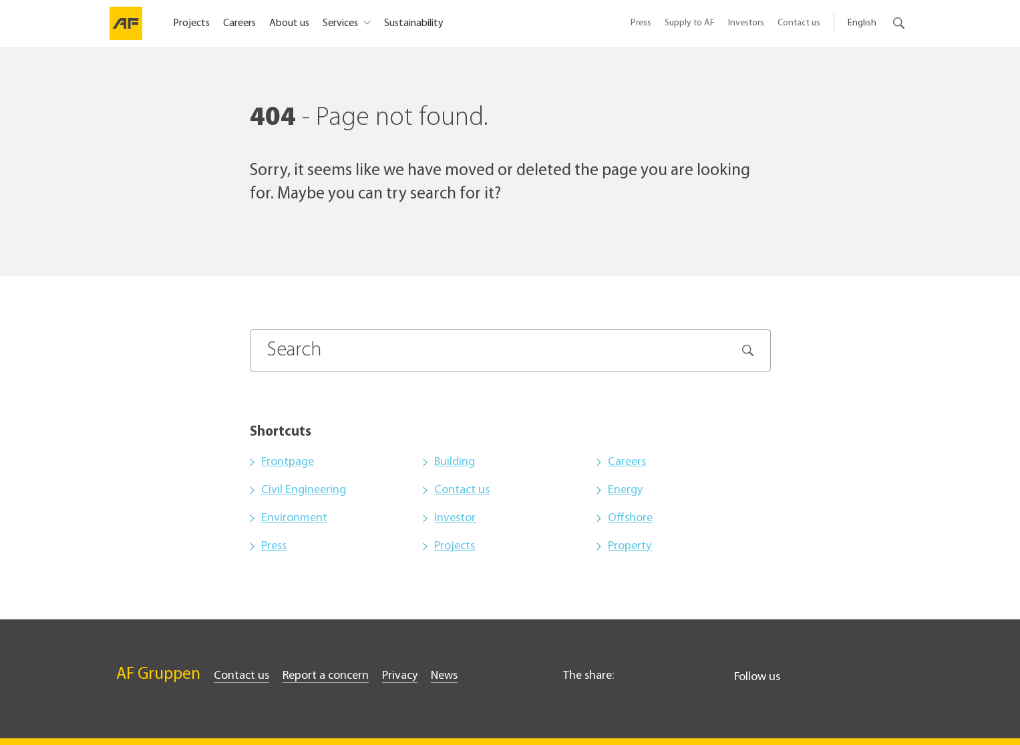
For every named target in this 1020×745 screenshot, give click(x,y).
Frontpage (287, 462)
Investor (455, 518)
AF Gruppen (158, 674)
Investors (746, 23)
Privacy (399, 675)
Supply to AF (690, 23)
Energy (625, 490)
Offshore (630, 518)
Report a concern (326, 675)
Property (629, 546)
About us (289, 23)
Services (341, 23)
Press (641, 23)
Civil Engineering (303, 490)
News (444, 675)
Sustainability (414, 23)
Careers (239, 23)
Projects (191, 23)
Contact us (799, 23)
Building (454, 462)
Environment (294, 518)
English (862, 23)
